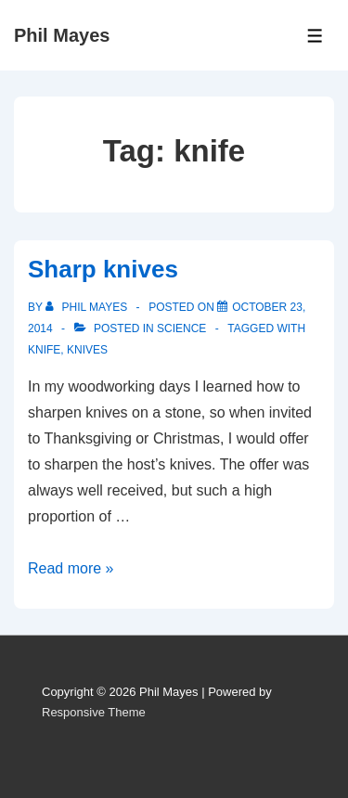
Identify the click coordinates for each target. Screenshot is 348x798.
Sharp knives (103, 269)
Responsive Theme (94, 712)
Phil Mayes (62, 35)
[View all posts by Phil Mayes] (87, 307)
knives (87, 349)
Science (181, 328)
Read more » (71, 568)
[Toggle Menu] (315, 35)
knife (44, 349)
